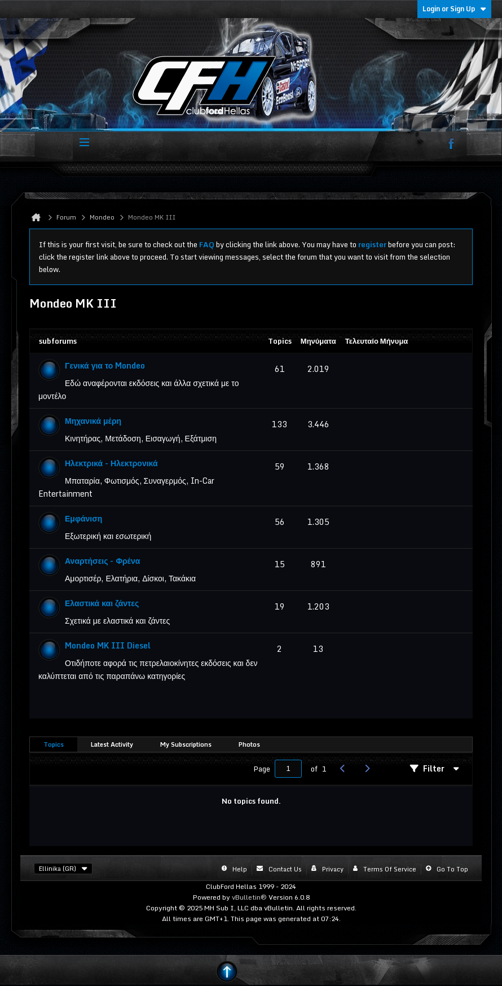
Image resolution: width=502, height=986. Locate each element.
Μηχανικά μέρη (93, 420)
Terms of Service (389, 869)
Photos (249, 744)
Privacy (333, 869)
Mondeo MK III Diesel (108, 645)
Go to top (452, 869)
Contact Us (285, 869)
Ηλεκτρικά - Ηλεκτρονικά (111, 463)
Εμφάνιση (83, 518)
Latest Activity (112, 744)
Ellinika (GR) (63, 869)
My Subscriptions (186, 744)
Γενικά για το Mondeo (105, 365)
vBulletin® (249, 897)
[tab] (53, 744)
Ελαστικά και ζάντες (102, 603)
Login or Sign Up (454, 8)
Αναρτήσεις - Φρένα (102, 560)
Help (239, 869)
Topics (53, 744)
